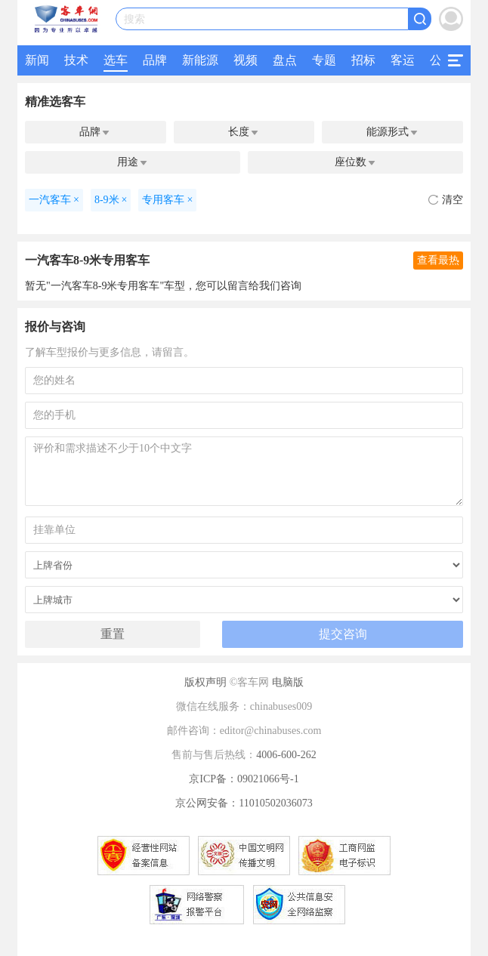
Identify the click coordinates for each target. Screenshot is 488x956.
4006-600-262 (286, 754)
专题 (324, 60)
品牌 (155, 60)
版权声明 (205, 682)
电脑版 (288, 682)
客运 (403, 60)
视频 (245, 60)
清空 (445, 199)
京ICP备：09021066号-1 (243, 779)
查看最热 (438, 260)
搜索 (134, 19)
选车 (115, 60)
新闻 (37, 60)
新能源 (200, 60)
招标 (363, 60)
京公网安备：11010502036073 (243, 803)
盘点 (285, 60)
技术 (76, 60)
